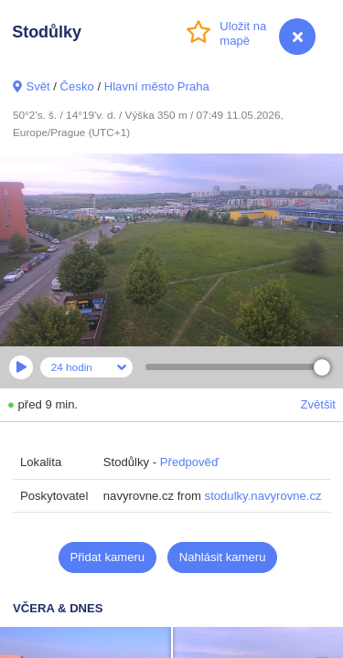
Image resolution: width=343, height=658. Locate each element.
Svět (37, 86)
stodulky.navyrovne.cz (263, 496)
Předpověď (189, 462)
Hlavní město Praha (156, 86)
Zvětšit (318, 404)
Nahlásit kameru (222, 557)
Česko (77, 86)
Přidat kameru (107, 557)
